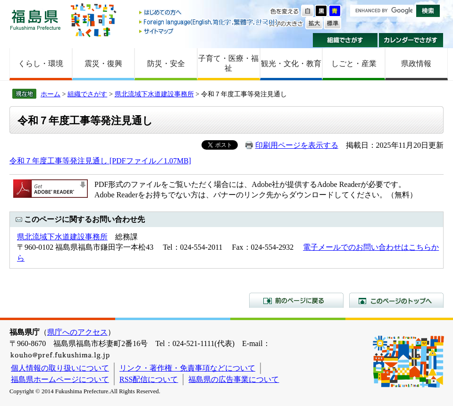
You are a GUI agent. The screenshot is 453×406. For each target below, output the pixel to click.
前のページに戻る (296, 300)
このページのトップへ (396, 300)
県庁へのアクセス (77, 332)
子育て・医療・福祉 (228, 63)
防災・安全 (166, 63)
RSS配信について (148, 379)
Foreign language (209, 21)
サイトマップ (209, 30)
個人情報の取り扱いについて (60, 368)
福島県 (35, 19)
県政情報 (416, 63)
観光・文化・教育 (291, 63)
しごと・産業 (354, 63)
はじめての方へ (209, 12)
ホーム (50, 94)
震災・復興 (103, 63)
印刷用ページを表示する (296, 145)
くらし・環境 (40, 63)
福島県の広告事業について (233, 379)
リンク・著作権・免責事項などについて (187, 368)
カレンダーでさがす (411, 40)
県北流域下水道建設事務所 (154, 94)
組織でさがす (345, 40)
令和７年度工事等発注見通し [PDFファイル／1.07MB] (100, 161)
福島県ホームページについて (60, 379)
